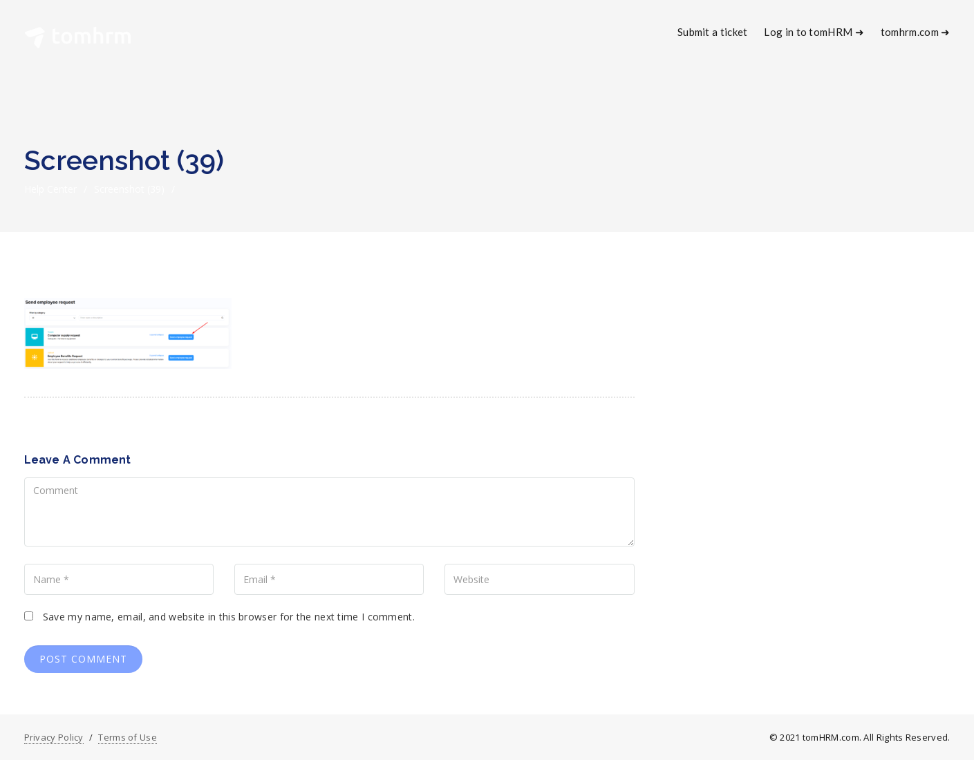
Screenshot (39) (129, 189)
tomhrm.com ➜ (915, 32)
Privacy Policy (54, 737)
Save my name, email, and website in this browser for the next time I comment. (229, 616)
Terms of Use (127, 737)
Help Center (50, 189)
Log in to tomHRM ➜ (813, 32)
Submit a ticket (712, 32)
